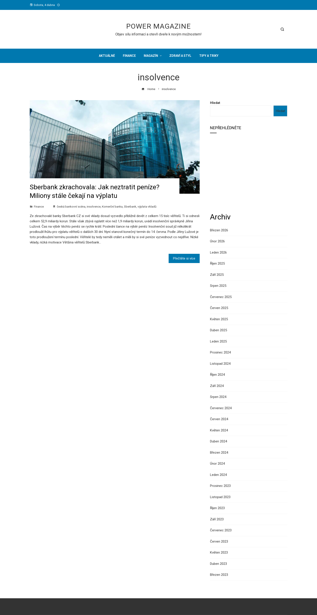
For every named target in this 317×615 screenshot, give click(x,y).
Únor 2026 (217, 241)
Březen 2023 (219, 575)
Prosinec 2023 (220, 486)
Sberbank (130, 206)
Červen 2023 (219, 541)
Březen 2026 (219, 230)
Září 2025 (217, 275)
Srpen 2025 (218, 286)
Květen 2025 (219, 319)
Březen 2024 (219, 453)
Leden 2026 (218, 252)
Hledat (215, 103)
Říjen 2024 (217, 375)
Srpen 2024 (218, 397)
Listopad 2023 (220, 497)
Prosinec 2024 (220, 352)
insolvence (94, 206)
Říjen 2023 (217, 508)
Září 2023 (217, 519)
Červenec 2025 (221, 297)
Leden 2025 (218, 341)
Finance (39, 206)
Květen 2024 (219, 430)
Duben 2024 (218, 441)
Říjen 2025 (217, 263)
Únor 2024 (217, 464)
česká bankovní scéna (71, 206)
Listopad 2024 (220, 364)
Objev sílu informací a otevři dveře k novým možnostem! (158, 34)
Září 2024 (217, 386)
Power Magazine (158, 26)
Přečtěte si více (184, 258)
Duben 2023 (218, 564)
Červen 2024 (219, 419)
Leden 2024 (218, 475)
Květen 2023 (219, 552)
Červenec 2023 (221, 530)
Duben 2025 (218, 330)
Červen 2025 (219, 308)
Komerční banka (112, 206)
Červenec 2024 (221, 408)
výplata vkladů (147, 206)
